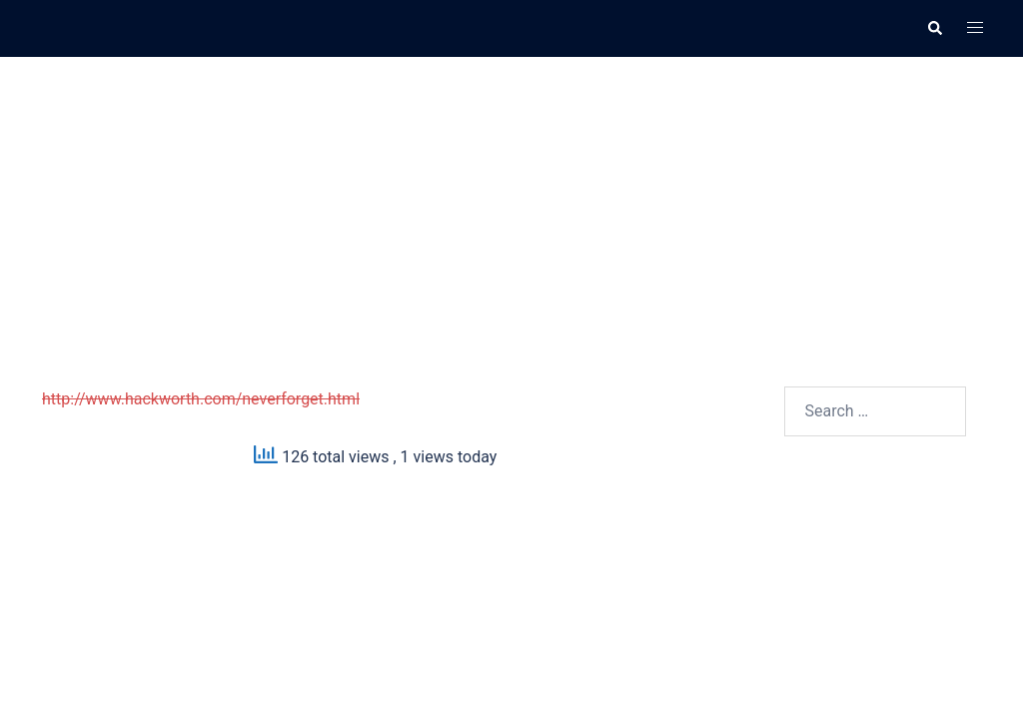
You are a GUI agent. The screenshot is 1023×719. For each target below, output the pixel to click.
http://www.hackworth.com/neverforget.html (201, 398)
